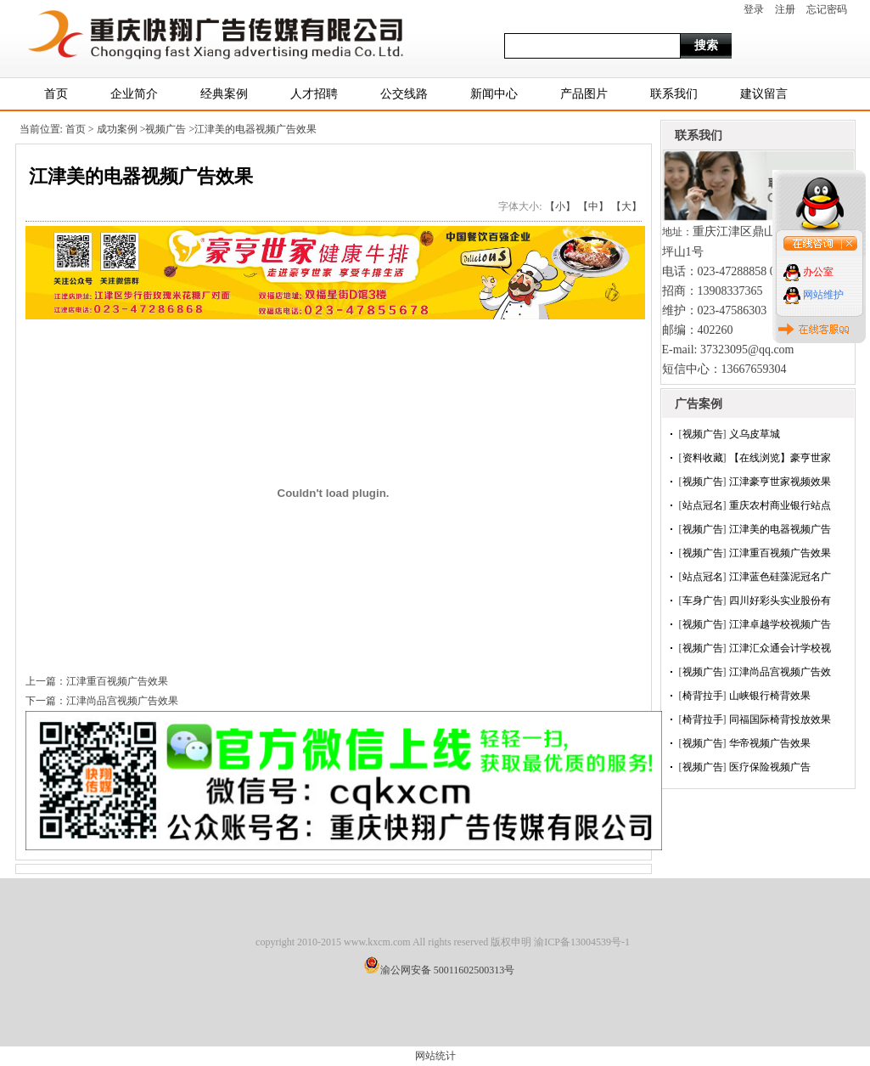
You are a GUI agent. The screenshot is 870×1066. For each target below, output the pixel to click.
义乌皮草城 (754, 434)
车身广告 (702, 600)
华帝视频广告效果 (770, 743)
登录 (754, 9)
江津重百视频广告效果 (780, 553)
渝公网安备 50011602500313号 (447, 970)
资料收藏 (702, 458)
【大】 (626, 206)
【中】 (593, 206)
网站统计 (435, 1056)
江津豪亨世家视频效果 (780, 482)
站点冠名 (702, 505)
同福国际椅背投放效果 (780, 719)
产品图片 (584, 93)
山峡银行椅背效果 (770, 696)
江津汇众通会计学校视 (780, 648)
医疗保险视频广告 (770, 767)
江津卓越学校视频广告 (780, 624)
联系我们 (674, 93)
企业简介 (134, 93)
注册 (785, 9)
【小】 (560, 206)
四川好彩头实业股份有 (780, 600)
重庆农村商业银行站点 (780, 505)
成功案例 (118, 129)
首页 (56, 93)
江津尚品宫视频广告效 (780, 672)
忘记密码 (826, 9)
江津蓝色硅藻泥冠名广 (780, 577)
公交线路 (404, 93)
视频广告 (702, 434)
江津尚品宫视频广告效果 (122, 701)
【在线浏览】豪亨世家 (780, 458)
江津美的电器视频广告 (780, 529)
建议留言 (764, 93)
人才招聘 (314, 93)
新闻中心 (494, 93)
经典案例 (224, 93)
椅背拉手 (702, 696)
